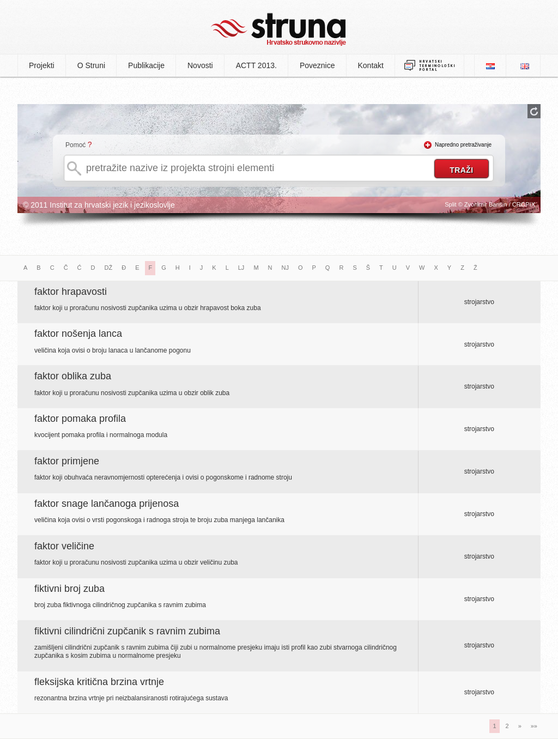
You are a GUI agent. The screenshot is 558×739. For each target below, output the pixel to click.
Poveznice (317, 65)
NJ (285, 267)
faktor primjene (66, 461)
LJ (241, 267)
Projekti (41, 65)
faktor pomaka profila (80, 418)
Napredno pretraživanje (463, 145)
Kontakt (371, 65)
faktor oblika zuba (72, 376)
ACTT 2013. (256, 65)
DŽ (109, 267)
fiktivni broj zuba (69, 588)
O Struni (91, 65)
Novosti (200, 65)
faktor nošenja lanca (78, 333)
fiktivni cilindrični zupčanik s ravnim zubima (127, 631)
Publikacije (146, 65)
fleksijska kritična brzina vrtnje (99, 681)
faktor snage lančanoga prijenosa (106, 503)
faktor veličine (64, 546)
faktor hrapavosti (70, 291)
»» (534, 726)
